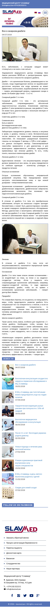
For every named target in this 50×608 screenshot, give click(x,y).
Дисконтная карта (13, 553)
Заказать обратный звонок (17, 538)
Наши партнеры (13, 568)
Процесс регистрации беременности (21, 543)
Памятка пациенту (14, 548)
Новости (8, 358)
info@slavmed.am (12, 589)
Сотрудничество (13, 563)
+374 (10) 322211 (20, 5)
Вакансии (10, 558)
